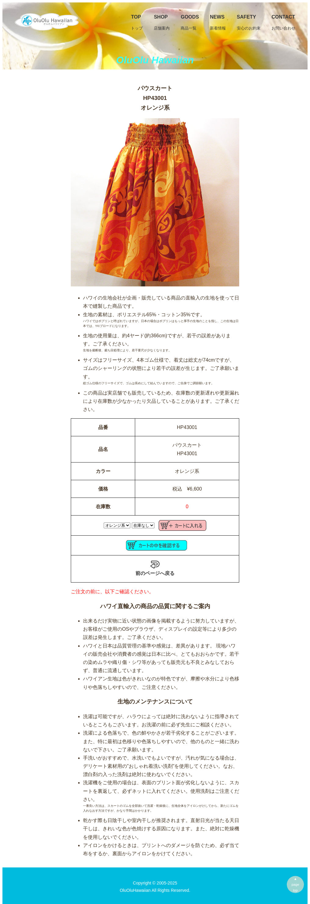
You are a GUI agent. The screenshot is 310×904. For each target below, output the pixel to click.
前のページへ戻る (155, 568)
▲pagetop (295, 884)
